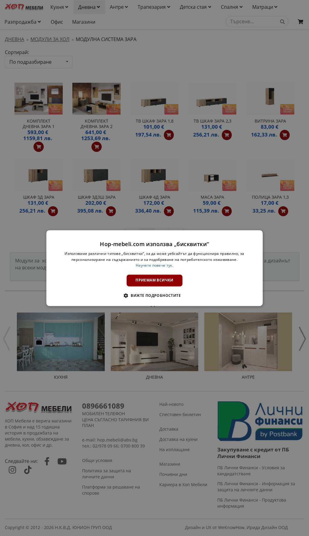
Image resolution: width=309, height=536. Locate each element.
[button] (154, 295)
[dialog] (154, 268)
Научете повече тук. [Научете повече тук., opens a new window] (154, 265)
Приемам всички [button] (154, 280)
